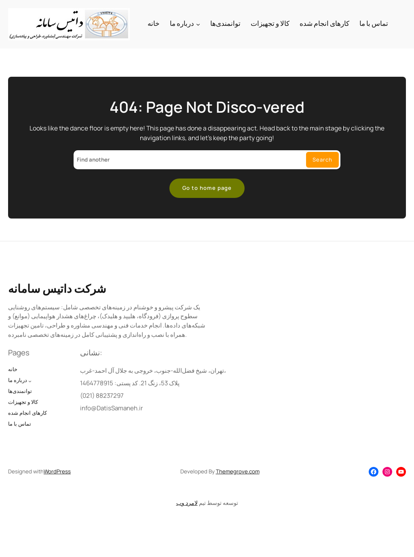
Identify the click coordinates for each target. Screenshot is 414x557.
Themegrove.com (238, 471)
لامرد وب (187, 503)
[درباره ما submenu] (198, 24)
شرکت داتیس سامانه (57, 300)
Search (322, 159)
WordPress (57, 471)
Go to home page (207, 187)
